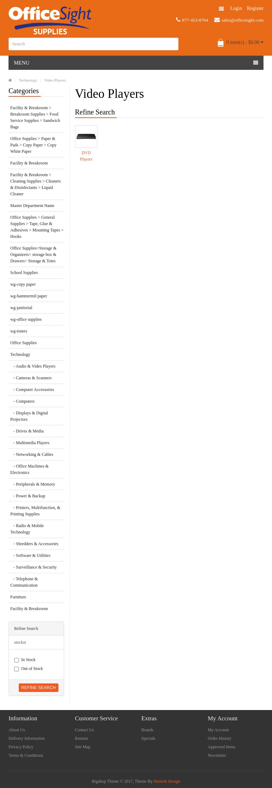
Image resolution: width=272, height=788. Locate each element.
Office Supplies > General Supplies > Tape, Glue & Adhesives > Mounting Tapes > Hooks (36, 227)
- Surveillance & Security (33, 567)
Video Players (55, 80)
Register (255, 8)
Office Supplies (23, 342)
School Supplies (24, 272)
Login (236, 8)
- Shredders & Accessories (34, 543)
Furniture (18, 596)
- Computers (22, 401)
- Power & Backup (27, 495)
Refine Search (38, 687)
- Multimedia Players (29, 442)
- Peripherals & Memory (32, 484)
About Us (16, 729)
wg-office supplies (26, 319)
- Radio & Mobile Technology (27, 529)
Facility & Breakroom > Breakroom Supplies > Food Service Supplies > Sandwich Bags (35, 117)
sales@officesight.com (239, 20)
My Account (218, 729)
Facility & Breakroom (29, 163)
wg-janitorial (21, 307)
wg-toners (18, 331)
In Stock (24, 660)
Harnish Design (167, 781)
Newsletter (217, 755)
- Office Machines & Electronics (29, 469)
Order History (220, 738)
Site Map (83, 746)
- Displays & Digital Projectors (29, 416)
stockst (20, 642)
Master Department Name (32, 205)
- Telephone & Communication (24, 582)
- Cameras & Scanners (31, 377)
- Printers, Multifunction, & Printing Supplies (35, 510)
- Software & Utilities (30, 555)
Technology (28, 80)
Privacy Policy (20, 746)
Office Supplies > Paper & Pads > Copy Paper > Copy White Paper (33, 145)
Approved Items (222, 746)
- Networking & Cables (31, 454)
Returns (81, 738)
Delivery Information (26, 738)
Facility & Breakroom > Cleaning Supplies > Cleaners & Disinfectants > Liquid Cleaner (35, 184)
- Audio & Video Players (32, 366)
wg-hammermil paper (28, 296)
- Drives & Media (27, 431)
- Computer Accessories (32, 389)
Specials (148, 738)
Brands (147, 729)
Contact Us (84, 729)
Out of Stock (28, 668)
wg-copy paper (23, 284)
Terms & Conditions (25, 755)
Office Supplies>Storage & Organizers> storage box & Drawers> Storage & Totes (33, 254)
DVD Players (86, 156)
